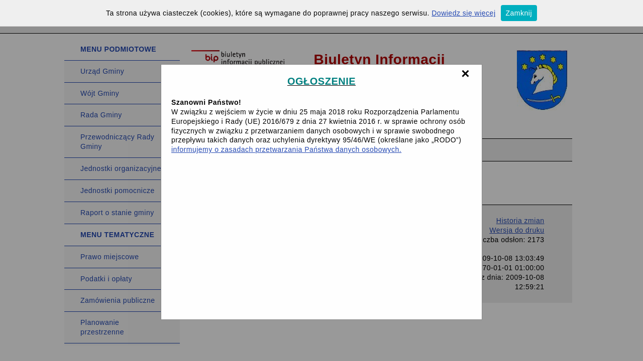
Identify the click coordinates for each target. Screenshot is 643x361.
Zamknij (519, 13)
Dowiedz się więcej (463, 13)
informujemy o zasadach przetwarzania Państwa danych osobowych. (286, 149)
